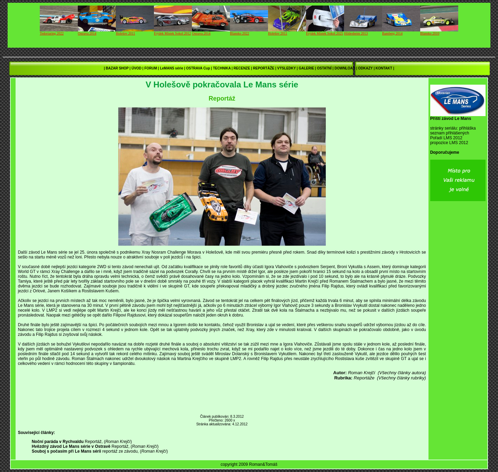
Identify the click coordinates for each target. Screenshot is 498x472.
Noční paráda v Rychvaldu (58, 441)
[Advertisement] (222, 397)
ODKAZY (365, 68)
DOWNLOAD (344, 68)
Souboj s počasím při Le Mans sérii (66, 451)
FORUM (150, 68)
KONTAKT (384, 68)
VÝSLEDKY (286, 68)
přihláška (467, 128)
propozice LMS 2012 (449, 142)
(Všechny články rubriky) (401, 377)
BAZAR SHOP (117, 68)
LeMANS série (171, 68)
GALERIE (306, 68)
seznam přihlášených (449, 133)
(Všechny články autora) (402, 372)
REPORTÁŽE (264, 68)
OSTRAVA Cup (198, 68)
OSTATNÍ (324, 68)
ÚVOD (136, 68)
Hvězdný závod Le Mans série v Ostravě (71, 446)
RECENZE (241, 68)
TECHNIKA (222, 68)
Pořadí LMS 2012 (446, 137)
